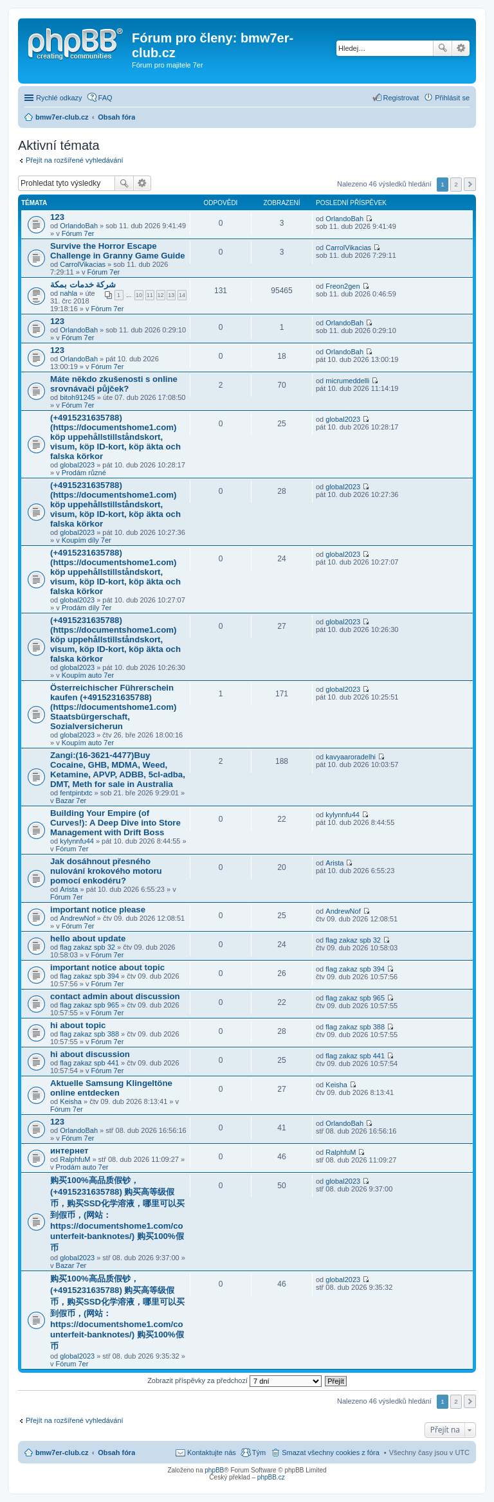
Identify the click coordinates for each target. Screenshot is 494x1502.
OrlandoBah (79, 226)
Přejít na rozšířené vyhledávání (75, 160)
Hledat (442, 48)
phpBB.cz (271, 1477)
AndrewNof (77, 918)
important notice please (97, 909)
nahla (68, 293)
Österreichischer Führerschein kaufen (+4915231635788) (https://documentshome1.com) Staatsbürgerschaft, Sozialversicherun (113, 707)
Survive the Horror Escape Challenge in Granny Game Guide (117, 250)
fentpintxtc (76, 793)
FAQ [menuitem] (105, 98)
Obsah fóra (116, 1452)
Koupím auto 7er (88, 675)
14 (182, 295)
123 (57, 217)
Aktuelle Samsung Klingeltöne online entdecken (111, 1088)
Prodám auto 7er (82, 1167)
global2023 (77, 465)
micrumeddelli (347, 381)
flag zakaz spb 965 (89, 1005)
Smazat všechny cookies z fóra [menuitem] (331, 1452)
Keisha (71, 1101)
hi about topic (77, 1025)
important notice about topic (107, 967)
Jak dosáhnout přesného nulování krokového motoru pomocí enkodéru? (106, 870)
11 (150, 295)
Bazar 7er (71, 800)
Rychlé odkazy (59, 98)
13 (171, 295)
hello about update (87, 938)
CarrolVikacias (82, 264)
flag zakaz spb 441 (89, 1063)
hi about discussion (90, 1054)
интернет (69, 1150)
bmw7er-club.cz (62, 1452)
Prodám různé (84, 472)
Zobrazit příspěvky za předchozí (234, 1380)
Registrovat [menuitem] (401, 98)
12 (161, 295)
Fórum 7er (78, 233)
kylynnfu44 (77, 841)
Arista (69, 889)
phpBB (214, 1470)
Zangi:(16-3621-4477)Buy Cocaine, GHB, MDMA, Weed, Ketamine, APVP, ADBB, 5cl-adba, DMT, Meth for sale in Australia (117, 769)
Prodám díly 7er (87, 607)
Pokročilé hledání (461, 48)
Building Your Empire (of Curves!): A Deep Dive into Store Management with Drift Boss (115, 822)
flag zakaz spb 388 (89, 1034)
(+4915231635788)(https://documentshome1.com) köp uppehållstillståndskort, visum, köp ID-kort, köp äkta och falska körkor (115, 437)
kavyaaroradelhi (350, 757)
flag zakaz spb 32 (87, 947)
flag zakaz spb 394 (89, 976)
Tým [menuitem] (259, 1452)
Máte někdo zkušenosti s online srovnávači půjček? (114, 384)
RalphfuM (75, 1159)
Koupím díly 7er (86, 540)
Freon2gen (342, 286)
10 (139, 295)
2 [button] (456, 184)
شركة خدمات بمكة (83, 284)
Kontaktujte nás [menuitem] (211, 1452)
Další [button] (470, 184)
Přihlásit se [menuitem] (452, 98)
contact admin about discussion (115, 996)
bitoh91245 (77, 397)
